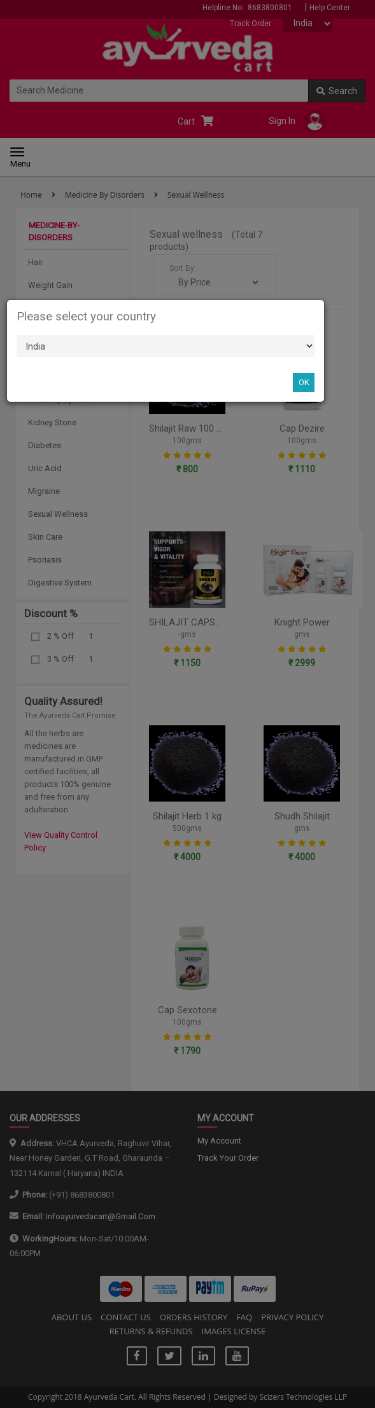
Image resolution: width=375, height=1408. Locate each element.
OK (304, 382)
